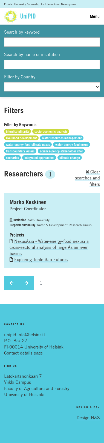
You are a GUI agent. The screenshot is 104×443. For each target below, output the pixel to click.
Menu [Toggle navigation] (95, 16)
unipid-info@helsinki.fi (25, 334)
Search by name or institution (32, 54)
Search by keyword (22, 32)
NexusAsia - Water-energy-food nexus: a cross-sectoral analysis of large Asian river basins (49, 247)
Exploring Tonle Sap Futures (41, 259)
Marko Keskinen (28, 202)
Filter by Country (19, 76)
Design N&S (88, 417)
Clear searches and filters (87, 178)
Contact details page (23, 353)
